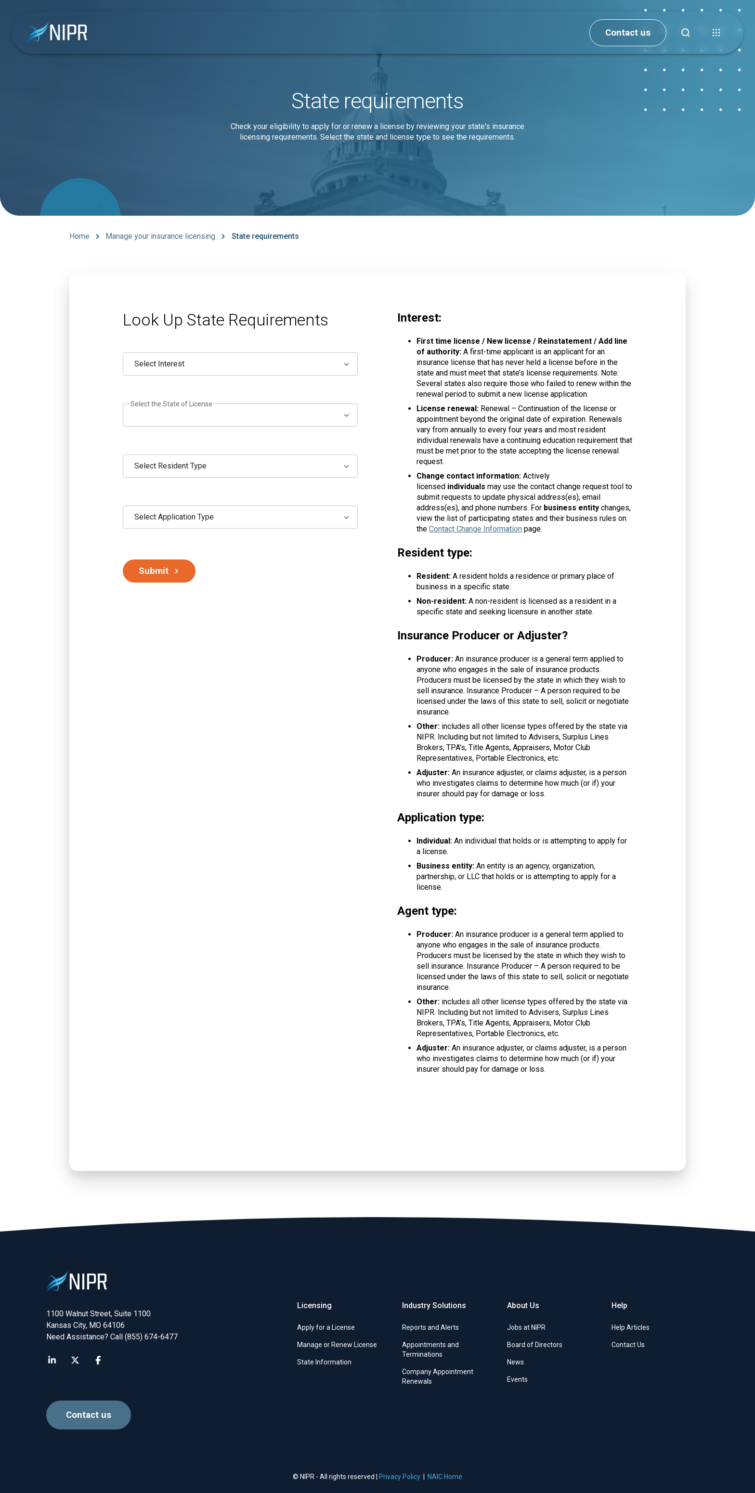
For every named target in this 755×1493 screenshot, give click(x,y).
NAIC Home (445, 1476)
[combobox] (240, 364)
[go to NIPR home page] (57, 33)
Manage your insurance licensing (160, 236)
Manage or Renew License (337, 1345)
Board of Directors (534, 1345)
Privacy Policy (399, 1476)
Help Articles (631, 1327)
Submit (160, 571)
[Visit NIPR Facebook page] (98, 1360)
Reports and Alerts (430, 1327)
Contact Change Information (475, 528)
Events (517, 1379)
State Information (324, 1362)
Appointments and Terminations (430, 1349)
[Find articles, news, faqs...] (685, 32)
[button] (716, 32)
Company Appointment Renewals (437, 1376)
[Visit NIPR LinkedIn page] (52, 1360)
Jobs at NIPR (526, 1327)
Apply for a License (326, 1327)
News (515, 1362)
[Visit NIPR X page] (75, 1360)
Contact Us (628, 1345)
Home (79, 236)
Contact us (628, 32)
